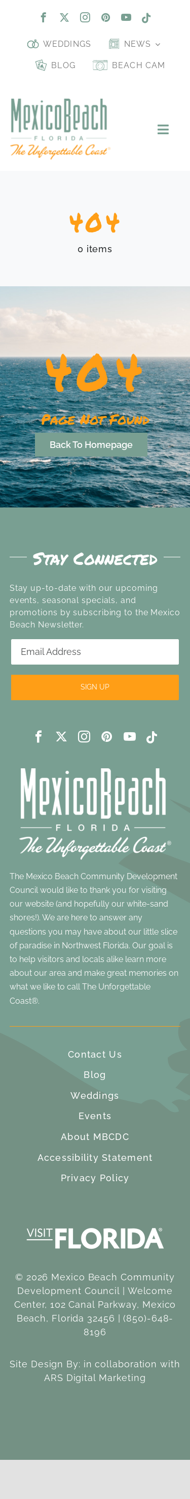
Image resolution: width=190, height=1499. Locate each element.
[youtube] (126, 17)
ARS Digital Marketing (95, 1377)
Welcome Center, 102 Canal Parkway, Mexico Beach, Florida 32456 (95, 1304)
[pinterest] (106, 17)
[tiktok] (146, 18)
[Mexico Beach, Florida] (60, 103)
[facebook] (44, 17)
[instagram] (85, 17)
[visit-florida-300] (95, 1225)
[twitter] (64, 17)
